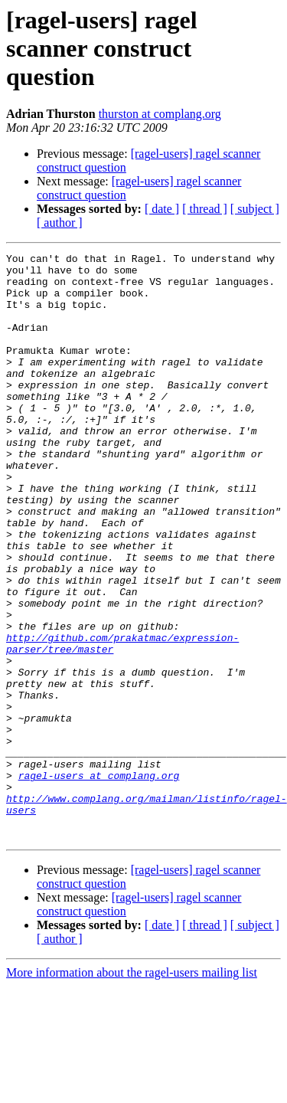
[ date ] (162, 208)
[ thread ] (204, 208)
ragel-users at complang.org (99, 881)
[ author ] (60, 222)
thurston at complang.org (160, 113)
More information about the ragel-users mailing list (131, 1089)
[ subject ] (254, 208)
